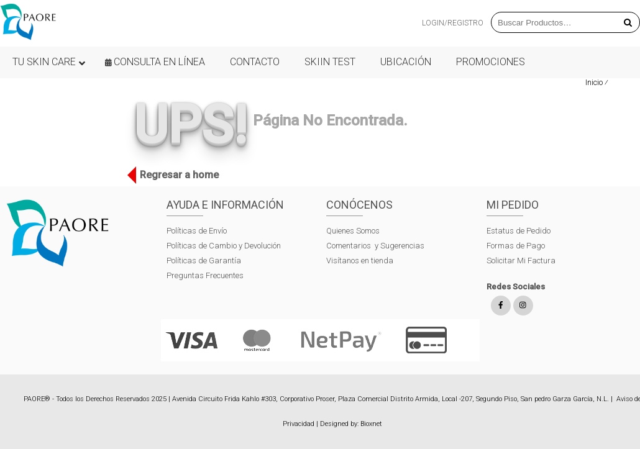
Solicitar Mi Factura (521, 260)
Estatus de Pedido (519, 230)
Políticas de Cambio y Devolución (224, 245)
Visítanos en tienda (359, 260)
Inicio (594, 82)
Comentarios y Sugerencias (375, 245)
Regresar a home (176, 175)
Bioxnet (371, 424)
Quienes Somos (353, 230)
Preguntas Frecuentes (205, 275)
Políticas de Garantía (205, 260)
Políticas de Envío (197, 230)
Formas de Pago (516, 245)
